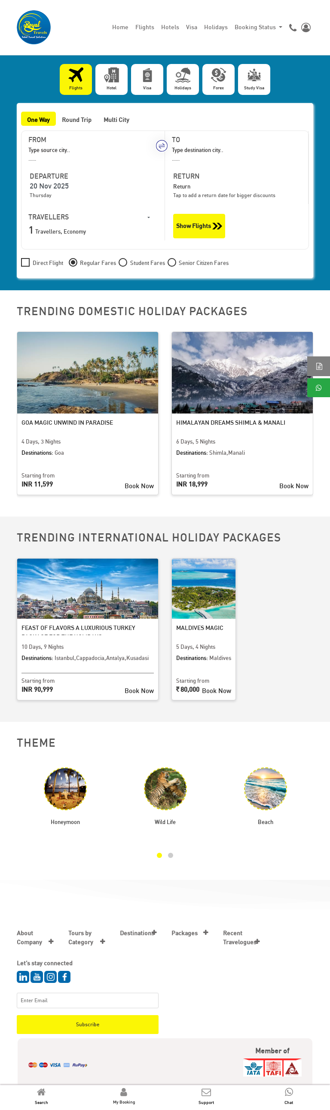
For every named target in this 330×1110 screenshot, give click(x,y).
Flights (144, 26)
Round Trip (77, 119)
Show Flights (199, 226)
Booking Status (256, 26)
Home (120, 26)
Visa (191, 26)
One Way (38, 119)
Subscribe (87, 1024)
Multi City (116, 119)
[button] (159, 855)
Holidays (216, 26)
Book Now (139, 486)
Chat (288, 1102)
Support (206, 1102)
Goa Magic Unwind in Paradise (67, 422)
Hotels (170, 26)
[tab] (76, 79)
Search (41, 1102)
